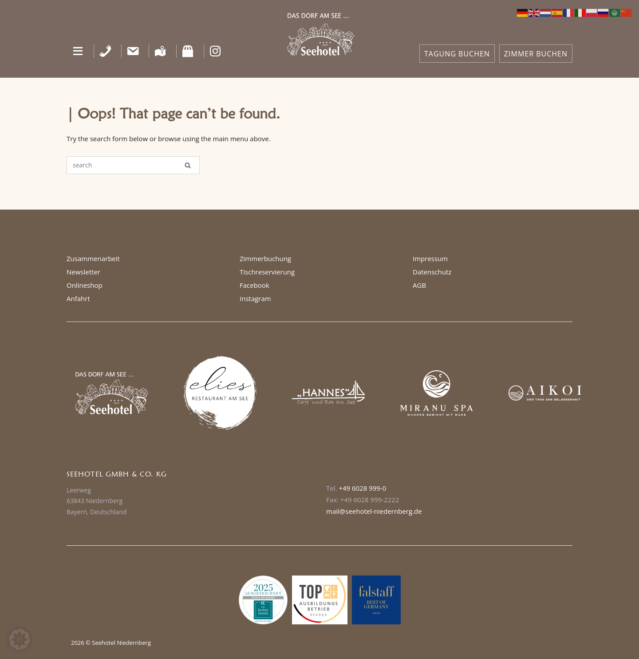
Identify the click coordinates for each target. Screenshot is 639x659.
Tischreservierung (267, 271)
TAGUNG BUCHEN (457, 54)
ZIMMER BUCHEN (536, 54)
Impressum (430, 258)
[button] (78, 51)
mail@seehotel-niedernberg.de (374, 511)
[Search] (188, 165)
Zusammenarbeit (93, 258)
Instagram (255, 298)
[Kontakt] (133, 51)
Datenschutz (432, 271)
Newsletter (83, 271)
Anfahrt (78, 298)
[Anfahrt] (160, 51)
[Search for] (133, 165)
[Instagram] (215, 51)
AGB (419, 285)
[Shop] (188, 51)
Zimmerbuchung (265, 258)
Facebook (254, 285)
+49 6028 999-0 (362, 488)
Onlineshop (85, 285)
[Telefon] (105, 51)
